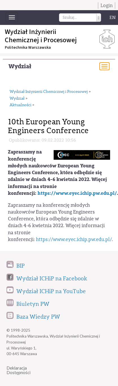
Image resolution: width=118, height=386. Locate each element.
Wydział (19, 66)
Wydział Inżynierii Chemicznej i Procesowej (49, 91)
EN (113, 17)
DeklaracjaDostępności (18, 370)
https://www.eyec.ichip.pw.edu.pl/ (77, 193)
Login (106, 5)
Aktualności (20, 105)
